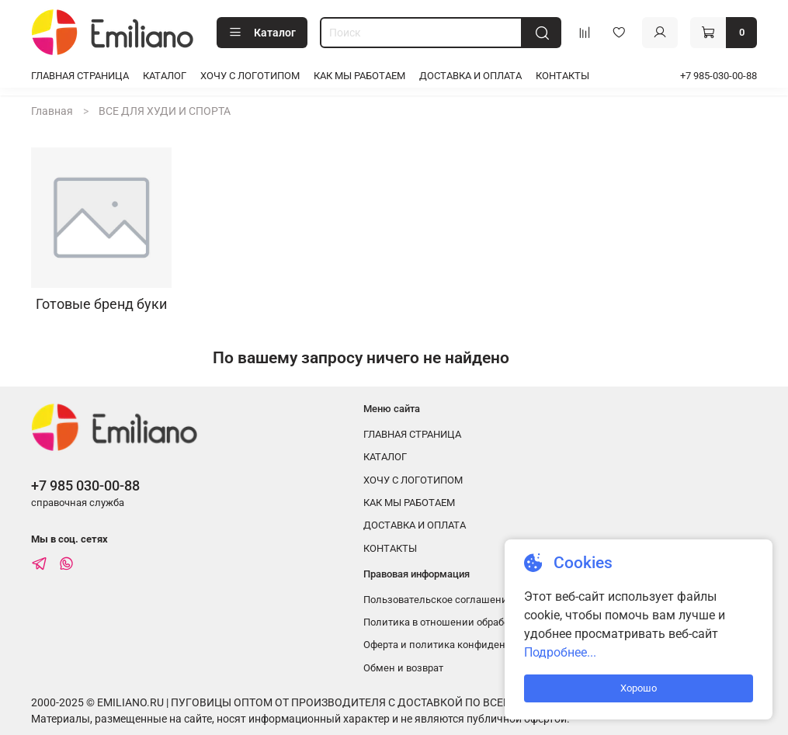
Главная (52, 111)
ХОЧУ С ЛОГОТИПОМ (250, 75)
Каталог (262, 33)
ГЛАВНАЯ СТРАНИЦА (80, 75)
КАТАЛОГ (164, 75)
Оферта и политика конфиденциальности (463, 644)
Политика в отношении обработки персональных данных (500, 622)
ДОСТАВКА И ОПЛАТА (470, 75)
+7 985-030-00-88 (718, 75)
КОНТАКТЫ (562, 75)
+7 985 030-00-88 (85, 485)
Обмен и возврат (403, 668)
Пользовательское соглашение (438, 599)
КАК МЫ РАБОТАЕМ (359, 75)
